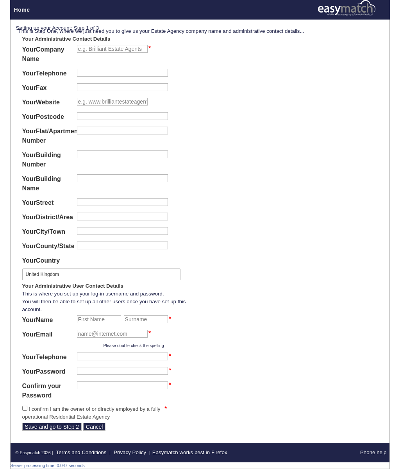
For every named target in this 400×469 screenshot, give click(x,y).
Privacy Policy (130, 452)
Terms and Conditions (81, 452)
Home (22, 10)
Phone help (373, 452)
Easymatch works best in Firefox (189, 452)
